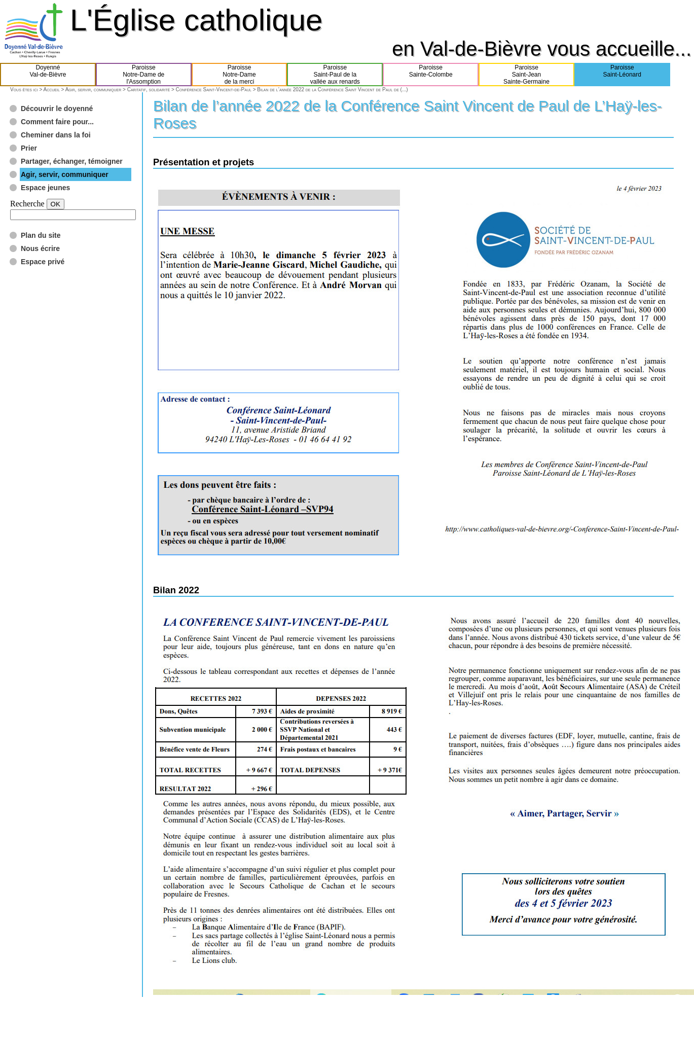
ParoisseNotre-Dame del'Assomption (143, 74)
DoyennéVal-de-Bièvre (48, 74)
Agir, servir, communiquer (93, 89)
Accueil (51, 89)
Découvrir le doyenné (57, 108)
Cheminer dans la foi (56, 135)
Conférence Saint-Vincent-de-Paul (213, 89)
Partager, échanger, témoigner (72, 161)
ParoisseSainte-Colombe (431, 74)
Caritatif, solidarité (148, 89)
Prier (29, 148)
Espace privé (42, 262)
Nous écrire (40, 248)
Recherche (27, 203)
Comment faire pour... (57, 122)
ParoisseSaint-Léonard (622, 74)
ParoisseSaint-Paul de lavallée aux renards (335, 74)
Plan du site (41, 235)
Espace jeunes (45, 188)
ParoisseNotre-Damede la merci (239, 74)
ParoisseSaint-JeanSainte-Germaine (526, 74)
